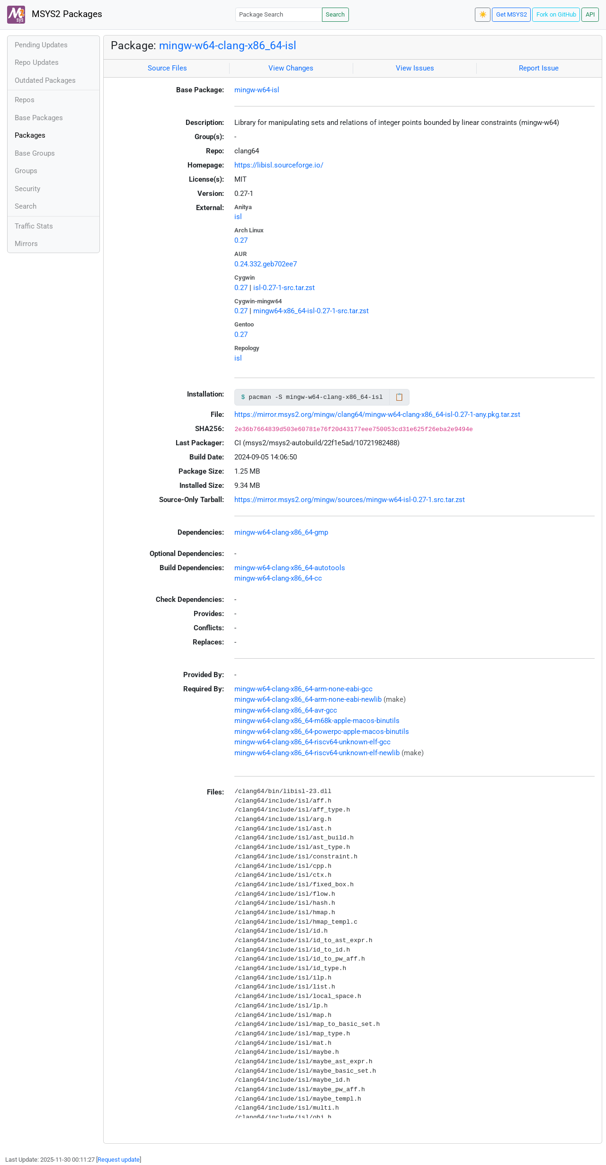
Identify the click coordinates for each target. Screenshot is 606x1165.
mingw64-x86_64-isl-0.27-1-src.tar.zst (311, 311)
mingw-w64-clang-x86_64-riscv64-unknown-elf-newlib (317, 753)
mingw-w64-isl (256, 90)
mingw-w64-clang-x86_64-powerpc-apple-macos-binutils (321, 731)
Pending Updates (41, 45)
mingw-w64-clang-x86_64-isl (227, 45)
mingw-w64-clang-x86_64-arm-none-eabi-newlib (308, 699)
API (590, 14)
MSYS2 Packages (54, 15)
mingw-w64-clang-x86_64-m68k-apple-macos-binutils (317, 720)
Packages (30, 135)
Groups (26, 171)
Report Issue (539, 68)
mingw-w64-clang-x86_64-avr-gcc (285, 710)
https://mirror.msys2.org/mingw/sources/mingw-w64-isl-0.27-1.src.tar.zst (349, 499)
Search (335, 14)
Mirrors (26, 243)
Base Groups (35, 153)
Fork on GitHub (556, 14)
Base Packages (39, 118)
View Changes (290, 68)
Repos (25, 100)
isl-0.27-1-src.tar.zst (284, 287)
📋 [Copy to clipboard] (399, 397)
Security (27, 189)
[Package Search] (278, 14)
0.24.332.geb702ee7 (265, 264)
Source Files (167, 68)
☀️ (483, 14)
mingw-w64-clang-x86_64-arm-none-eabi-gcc (303, 689)
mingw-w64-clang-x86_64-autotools (289, 568)
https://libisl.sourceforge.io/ (278, 165)
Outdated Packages (45, 80)
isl (238, 216)
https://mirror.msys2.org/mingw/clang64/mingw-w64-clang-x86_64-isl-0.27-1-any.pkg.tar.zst (377, 414)
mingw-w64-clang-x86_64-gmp (281, 532)
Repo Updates (37, 62)
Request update (119, 1159)
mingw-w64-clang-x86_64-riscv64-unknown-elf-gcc (312, 742)
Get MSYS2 (511, 14)
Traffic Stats (34, 226)
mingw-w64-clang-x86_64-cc (278, 578)
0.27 (241, 240)
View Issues (415, 68)
